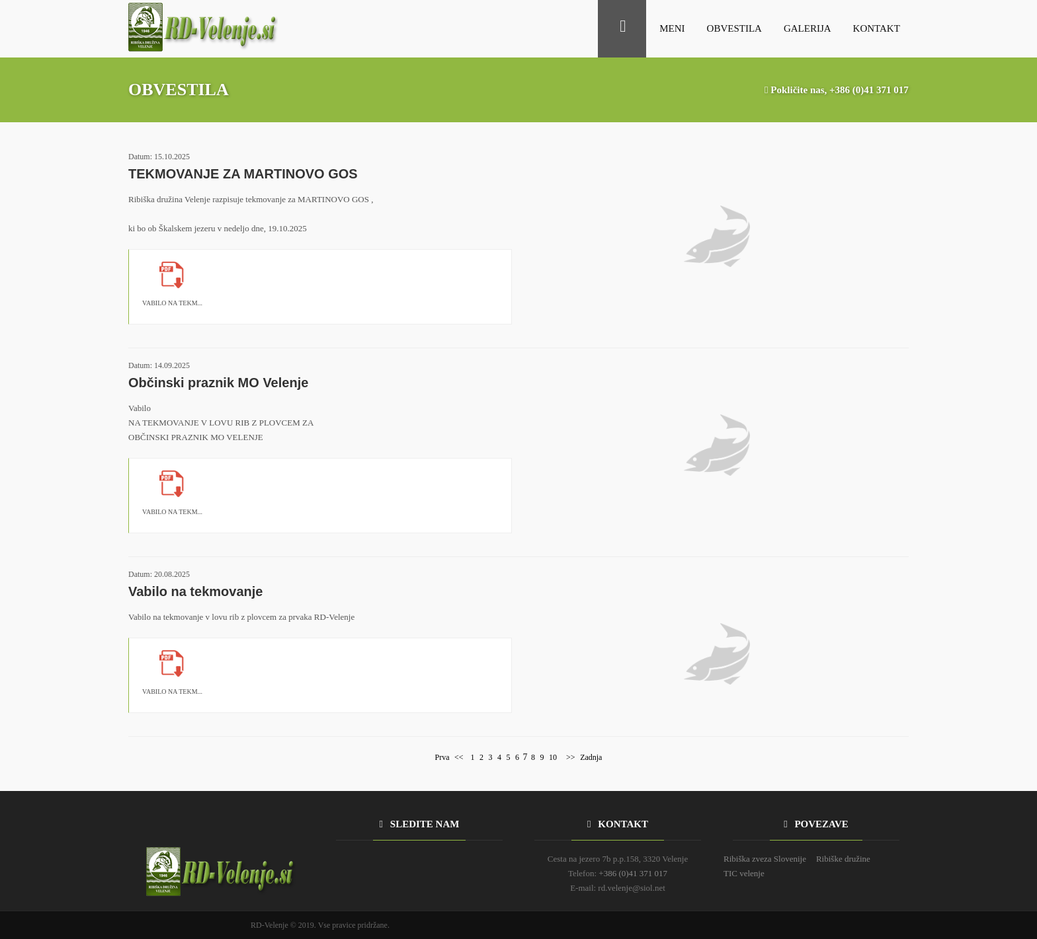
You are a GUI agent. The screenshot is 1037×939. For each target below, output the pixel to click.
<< (459, 757)
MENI (671, 28)
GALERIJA (807, 28)
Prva (442, 757)
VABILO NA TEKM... (172, 303)
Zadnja (591, 757)
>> (569, 757)
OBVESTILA (734, 28)
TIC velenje (744, 873)
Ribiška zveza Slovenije (765, 859)
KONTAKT (876, 28)
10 (553, 757)
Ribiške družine (843, 859)
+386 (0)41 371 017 (869, 90)
